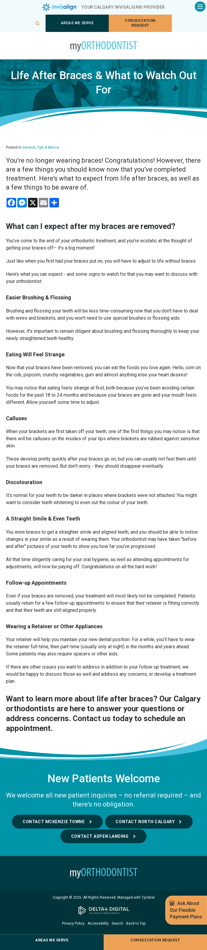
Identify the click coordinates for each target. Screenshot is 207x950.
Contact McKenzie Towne (53, 821)
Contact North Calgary (145, 821)
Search (117, 923)
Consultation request (140, 22)
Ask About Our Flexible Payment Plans (186, 909)
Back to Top (135, 923)
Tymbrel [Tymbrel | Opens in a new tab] (148, 897)
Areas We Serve (77, 23)
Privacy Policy (73, 923)
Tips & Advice (48, 147)
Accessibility (98, 923)
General (28, 147)
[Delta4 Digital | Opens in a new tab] (103, 910)
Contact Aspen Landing (100, 836)
